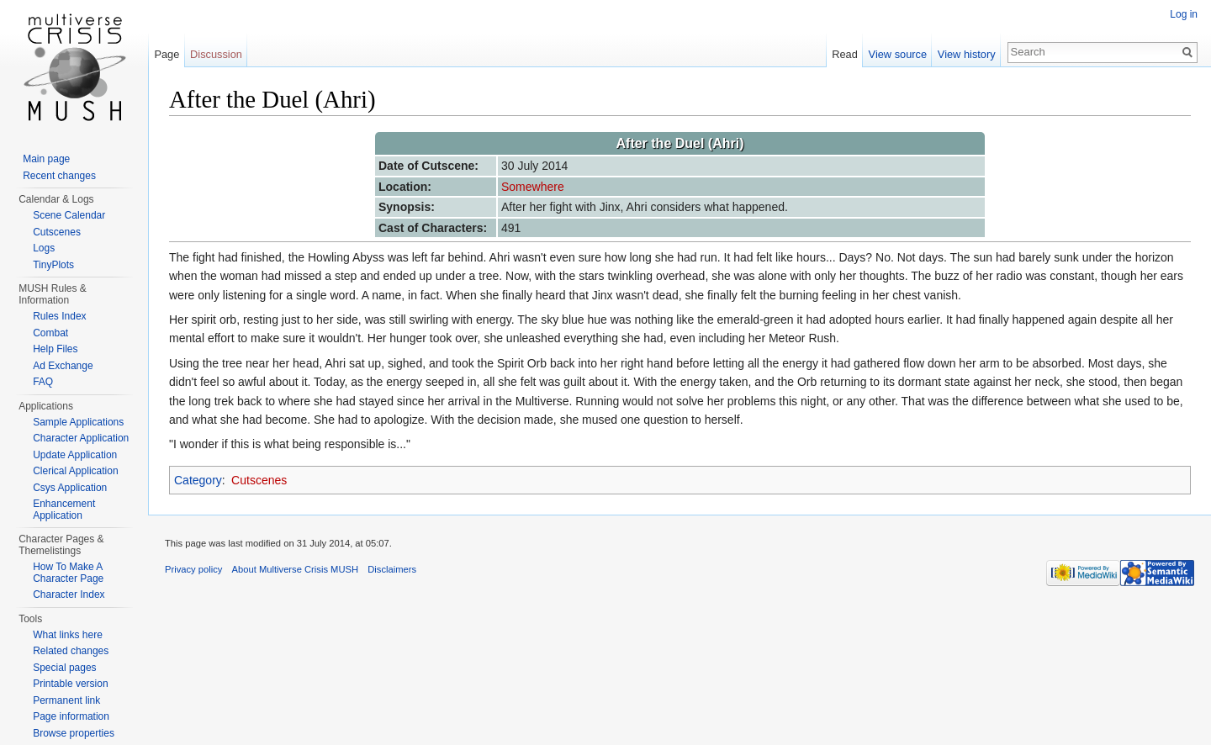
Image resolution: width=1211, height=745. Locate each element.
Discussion (216, 54)
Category (198, 480)
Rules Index (59, 316)
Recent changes (59, 176)
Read (845, 54)
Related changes (70, 651)
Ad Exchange (63, 366)
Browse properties (73, 733)
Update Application (75, 455)
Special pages (64, 668)
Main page (46, 159)
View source (898, 54)
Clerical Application (75, 471)
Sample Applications (78, 422)
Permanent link (66, 700)
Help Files (55, 349)
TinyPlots (53, 265)
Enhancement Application (64, 509)
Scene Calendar (69, 215)
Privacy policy (193, 569)
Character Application (81, 438)
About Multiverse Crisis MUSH (295, 569)
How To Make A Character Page (68, 572)
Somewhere (532, 186)
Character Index (68, 594)
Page (166, 54)
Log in (1184, 14)
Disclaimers (392, 569)
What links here (68, 635)
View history (967, 54)
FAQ (43, 382)
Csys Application (70, 488)
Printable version (70, 684)
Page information (71, 716)
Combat (50, 333)
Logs (44, 248)
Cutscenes (259, 480)
